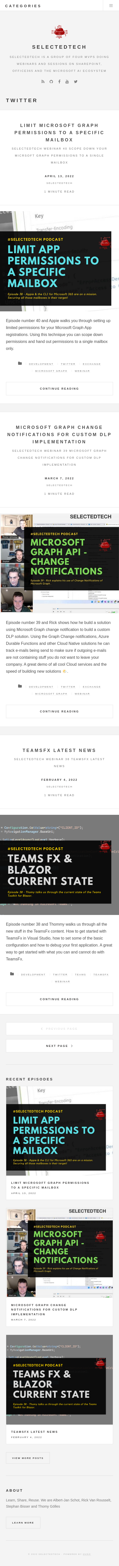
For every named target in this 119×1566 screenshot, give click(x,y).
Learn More (23, 1522)
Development (41, 364)
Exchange (92, 364)
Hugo (87, 1554)
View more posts (28, 1458)
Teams (80, 974)
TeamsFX (101, 974)
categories (23, 6)
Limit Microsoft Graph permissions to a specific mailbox (59, 132)
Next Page (57, 1045)
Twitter (68, 364)
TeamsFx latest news (59, 750)
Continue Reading (59, 388)
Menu (111, 5)
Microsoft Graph (51, 371)
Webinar (82, 371)
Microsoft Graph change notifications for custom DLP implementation (59, 434)
